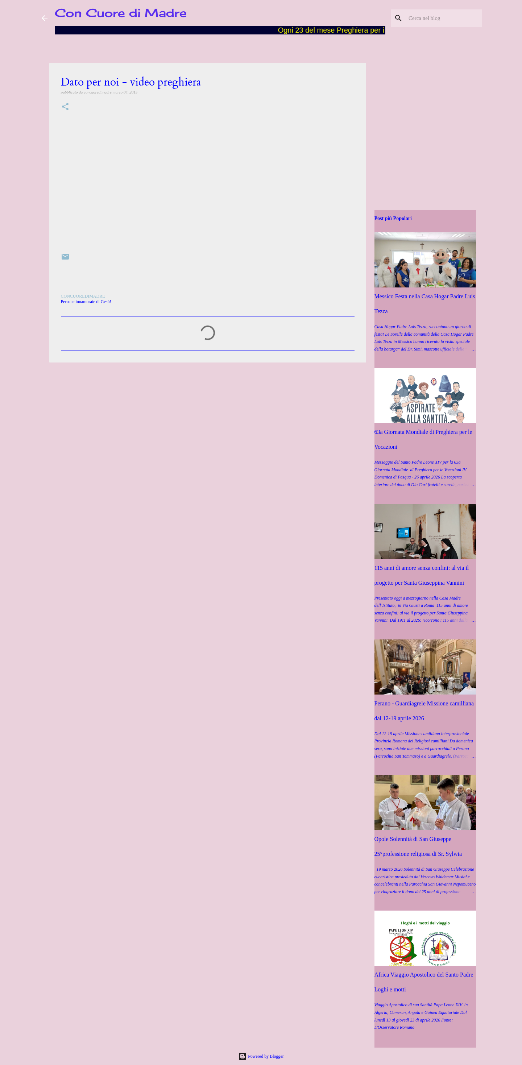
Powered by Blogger (261, 1056)
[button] (65, 107)
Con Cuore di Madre (121, 13)
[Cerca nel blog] (444, 18)
